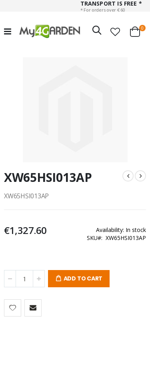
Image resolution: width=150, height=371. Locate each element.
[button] (115, 31)
